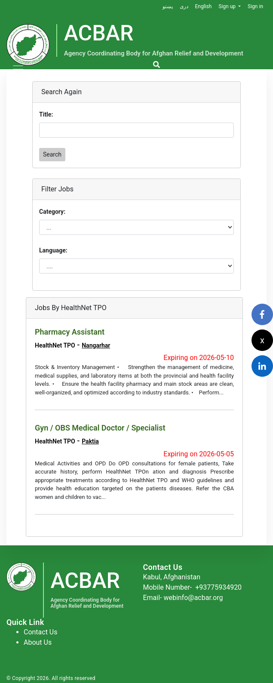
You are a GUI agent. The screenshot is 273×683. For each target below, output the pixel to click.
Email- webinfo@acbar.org (183, 598)
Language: (53, 250)
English (203, 6)
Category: (52, 211)
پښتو (167, 6)
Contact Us (41, 632)
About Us (38, 642)
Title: (46, 114)
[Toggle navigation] (18, 69)
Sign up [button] (227, 6)
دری (183, 6)
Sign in (255, 6)
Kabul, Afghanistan (172, 577)
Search (52, 154)
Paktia (90, 441)
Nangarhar (96, 345)
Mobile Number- (192, 587)
